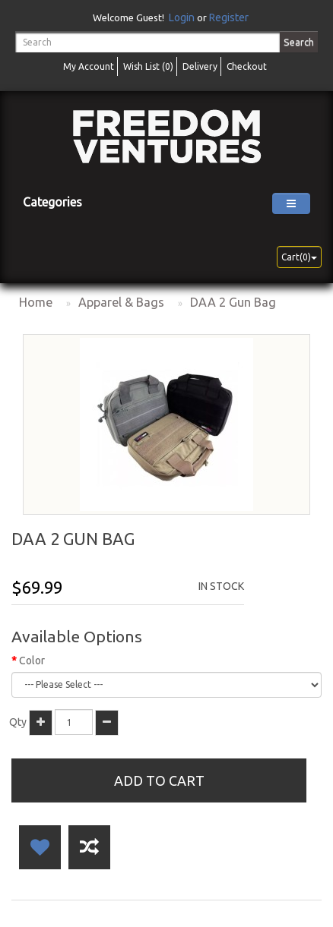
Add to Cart (159, 780)
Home (35, 302)
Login (182, 17)
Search (299, 41)
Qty (18, 722)
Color (32, 660)
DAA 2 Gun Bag (233, 302)
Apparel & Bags (121, 302)
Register (229, 17)
